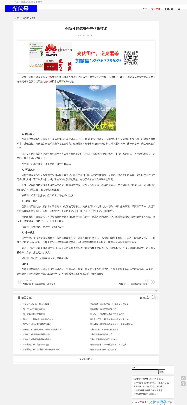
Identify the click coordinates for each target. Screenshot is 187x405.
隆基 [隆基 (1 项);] (145, 83)
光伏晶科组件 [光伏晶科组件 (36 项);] (146, 62)
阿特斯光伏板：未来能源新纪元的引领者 (94, 359)
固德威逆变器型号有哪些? (146, 50)
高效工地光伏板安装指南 (34, 324)
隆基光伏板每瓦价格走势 (87, 349)
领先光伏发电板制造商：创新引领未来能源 (42, 344)
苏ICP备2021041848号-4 (89, 396)
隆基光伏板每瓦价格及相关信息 (37, 354)
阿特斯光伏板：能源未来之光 (36, 359)
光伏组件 (96, 391)
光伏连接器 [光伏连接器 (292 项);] (153, 66)
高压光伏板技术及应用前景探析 (37, 339)
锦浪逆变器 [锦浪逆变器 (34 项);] (161, 79)
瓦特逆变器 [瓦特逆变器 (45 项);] (143, 79)
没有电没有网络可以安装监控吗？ (149, 34)
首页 (17, 18)
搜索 (134, 23)
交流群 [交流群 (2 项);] (134, 58)
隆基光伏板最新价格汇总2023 (89, 354)
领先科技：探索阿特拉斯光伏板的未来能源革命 (97, 339)
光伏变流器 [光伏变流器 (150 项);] (158, 57)
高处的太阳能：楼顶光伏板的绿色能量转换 (95, 334)
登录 (40, 2)
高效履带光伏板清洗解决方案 (89, 324)
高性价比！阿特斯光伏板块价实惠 (38, 334)
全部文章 (160, 9)
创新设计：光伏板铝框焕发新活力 (96, 297)
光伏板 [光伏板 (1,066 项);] (161, 62)
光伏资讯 (146, 9)
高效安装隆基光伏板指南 (34, 329)
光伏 (136, 9)
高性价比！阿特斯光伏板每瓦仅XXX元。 (94, 329)
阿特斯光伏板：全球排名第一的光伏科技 (41, 364)
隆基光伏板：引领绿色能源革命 (90, 344)
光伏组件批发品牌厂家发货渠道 (148, 46)
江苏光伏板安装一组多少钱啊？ (37, 319)
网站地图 (69, 396)
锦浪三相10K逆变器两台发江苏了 (149, 42)
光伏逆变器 (27, 391)
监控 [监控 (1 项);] (152, 79)
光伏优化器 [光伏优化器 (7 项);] (143, 58)
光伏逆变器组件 (158, 390)
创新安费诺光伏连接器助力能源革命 (47, 297)
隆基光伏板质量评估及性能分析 (37, 349)
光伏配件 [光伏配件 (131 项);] (150, 71)
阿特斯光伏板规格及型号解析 (89, 364)
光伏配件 (73, 391)
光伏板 (49, 74)
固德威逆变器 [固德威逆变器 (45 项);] (162, 75)
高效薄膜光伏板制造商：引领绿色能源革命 (95, 319)
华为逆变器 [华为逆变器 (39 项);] (145, 75)
